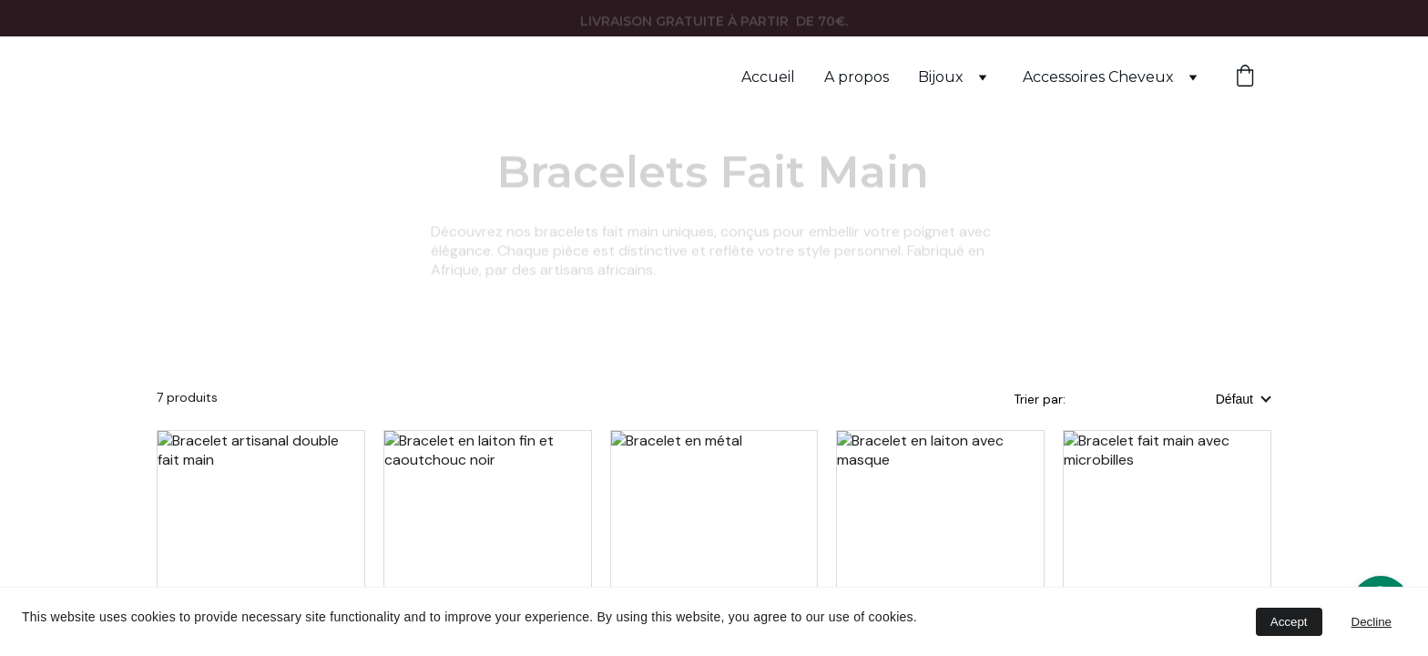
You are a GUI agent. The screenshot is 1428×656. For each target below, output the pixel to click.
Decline (1372, 622)
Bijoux (941, 77)
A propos (856, 77)
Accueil (768, 77)
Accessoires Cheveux (1098, 77)
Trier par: (1041, 399)
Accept (1289, 622)
